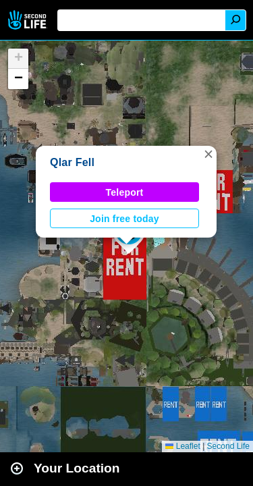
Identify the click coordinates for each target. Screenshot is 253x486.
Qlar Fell (72, 162)
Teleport (125, 192)
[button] (208, 154)
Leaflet (182, 446)
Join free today (124, 218)
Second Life (29, 19)
